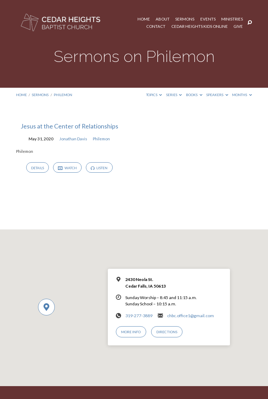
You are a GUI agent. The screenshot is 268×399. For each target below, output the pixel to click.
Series (174, 95)
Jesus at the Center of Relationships (69, 126)
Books (194, 95)
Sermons (184, 19)
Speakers (217, 95)
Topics (154, 95)
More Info (131, 332)
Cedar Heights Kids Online (199, 26)
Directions (166, 332)
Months (242, 95)
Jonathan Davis (73, 138)
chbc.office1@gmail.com (190, 315)
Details (37, 168)
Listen (99, 168)
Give (238, 26)
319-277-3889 (138, 315)
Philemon (63, 95)
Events (208, 19)
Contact (155, 26)
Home (143, 19)
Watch (67, 168)
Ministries (232, 19)
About (163, 19)
